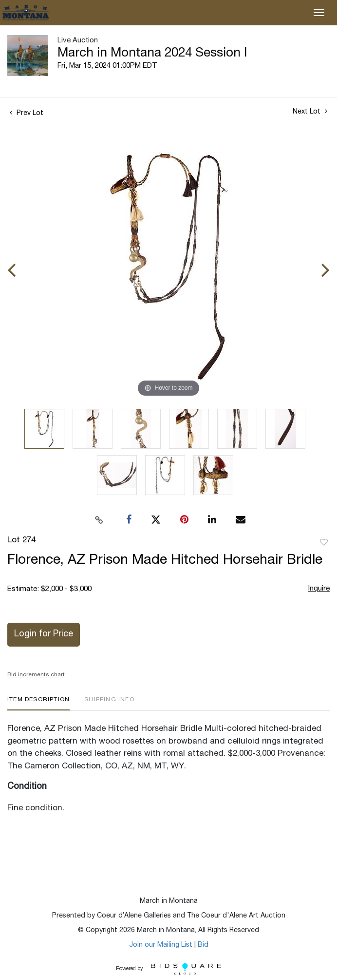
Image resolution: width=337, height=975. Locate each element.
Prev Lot (26, 113)
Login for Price (43, 634)
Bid (203, 945)
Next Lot (310, 111)
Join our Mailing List (160, 945)
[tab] (38, 703)
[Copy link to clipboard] (99, 520)
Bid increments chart (36, 675)
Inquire (319, 589)
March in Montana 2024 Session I (152, 53)
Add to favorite (324, 543)
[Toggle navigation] (319, 12)
